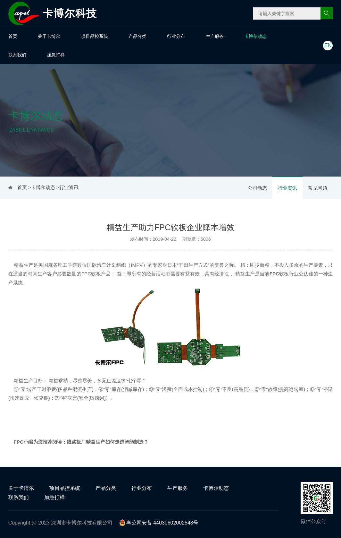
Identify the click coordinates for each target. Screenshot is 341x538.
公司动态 (257, 188)
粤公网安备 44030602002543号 (158, 522)
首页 (12, 36)
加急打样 (56, 54)
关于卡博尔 (49, 36)
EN (327, 45)
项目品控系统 (94, 36)
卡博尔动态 (255, 36)
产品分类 (137, 36)
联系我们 (17, 54)
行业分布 (176, 36)
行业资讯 (287, 188)
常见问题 (317, 188)
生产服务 (215, 36)
